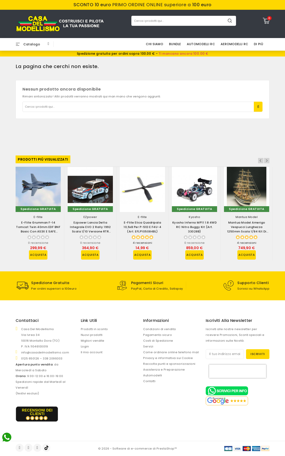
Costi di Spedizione (158, 341)
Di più (258, 44)
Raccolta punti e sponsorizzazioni (169, 364)
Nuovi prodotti (92, 335)
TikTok (46, 448)
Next (266, 160)
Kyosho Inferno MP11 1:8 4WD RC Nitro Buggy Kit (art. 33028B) (194, 227)
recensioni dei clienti (37, 412)
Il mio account (92, 352)
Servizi (148, 346)
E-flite (38, 217)
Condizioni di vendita (159, 329)
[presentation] (237, 371)
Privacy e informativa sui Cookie (168, 358)
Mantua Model (247, 217)
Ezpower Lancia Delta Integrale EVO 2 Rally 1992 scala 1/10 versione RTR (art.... (90, 229)
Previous (260, 160)
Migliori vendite (92, 341)
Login (85, 346)
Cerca (229, 20)
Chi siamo (154, 44)
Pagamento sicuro (157, 335)
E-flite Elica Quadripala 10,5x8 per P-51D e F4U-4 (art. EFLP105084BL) (142, 227)
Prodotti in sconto (94, 329)
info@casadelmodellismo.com (45, 352)
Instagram (38, 448)
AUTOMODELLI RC (201, 44)
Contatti (149, 381)
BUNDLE (175, 44)
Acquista (38, 255)
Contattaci (27, 320)
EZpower (90, 217)
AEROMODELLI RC (234, 44)
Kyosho (194, 217)
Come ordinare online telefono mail (171, 352)
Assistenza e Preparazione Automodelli (164, 372)
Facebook (20, 448)
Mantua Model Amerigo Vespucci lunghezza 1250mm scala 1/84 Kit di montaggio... (246, 229)
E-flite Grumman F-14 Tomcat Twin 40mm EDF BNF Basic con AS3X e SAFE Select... (38, 229)
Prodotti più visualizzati (43, 159)
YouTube (28, 448)
